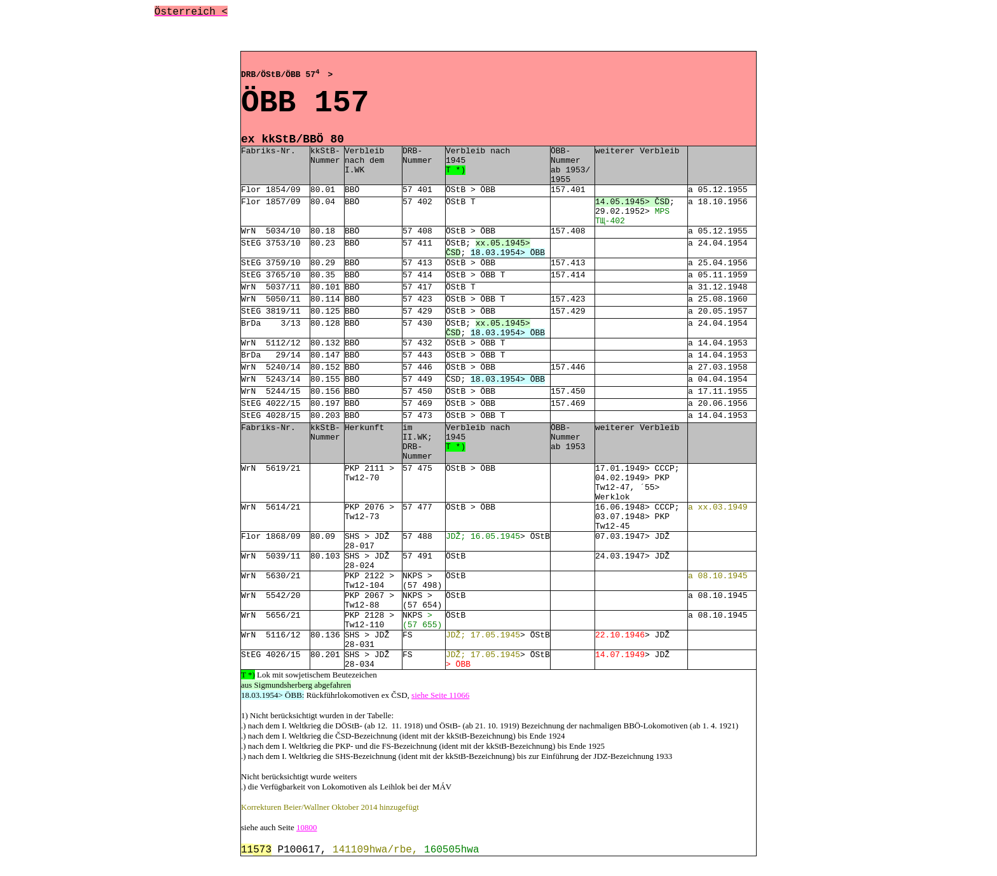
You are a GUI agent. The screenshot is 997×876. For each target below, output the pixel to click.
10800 (306, 827)
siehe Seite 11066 (440, 695)
